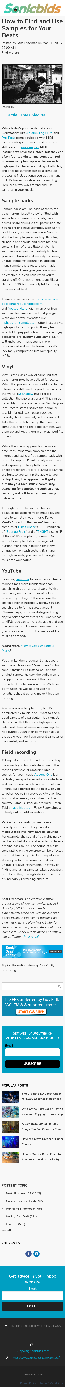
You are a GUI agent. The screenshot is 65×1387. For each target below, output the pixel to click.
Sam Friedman (27, 43)
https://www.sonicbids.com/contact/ (35, 1358)
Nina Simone (27, 527)
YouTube (22, 579)
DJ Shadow (25, 394)
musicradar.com (47, 299)
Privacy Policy (28, 1383)
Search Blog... (59, 986)
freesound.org (18, 308)
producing (9, 970)
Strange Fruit (16, 532)
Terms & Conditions (51, 1383)
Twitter (23, 53)
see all (6, 1230)
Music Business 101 (23, 1193)
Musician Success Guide (25, 1201)
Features (15, 1224)
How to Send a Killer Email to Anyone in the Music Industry (41, 1156)
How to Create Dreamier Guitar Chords (42, 1141)
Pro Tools (8, 138)
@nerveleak (31, 937)
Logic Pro (45, 133)
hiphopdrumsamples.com (19, 323)
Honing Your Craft (40, 965)
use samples (30, 147)
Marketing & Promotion (24, 1209)
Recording (19, 965)
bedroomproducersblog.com (22, 304)
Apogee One (43, 774)
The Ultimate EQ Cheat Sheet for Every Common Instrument (41, 1096)
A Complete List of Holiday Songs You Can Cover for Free (41, 1126)
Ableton (32, 133)
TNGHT (42, 532)
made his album (21, 808)
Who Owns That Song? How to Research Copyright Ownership (42, 1111)
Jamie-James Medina (26, 115)
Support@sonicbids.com (32, 1351)
